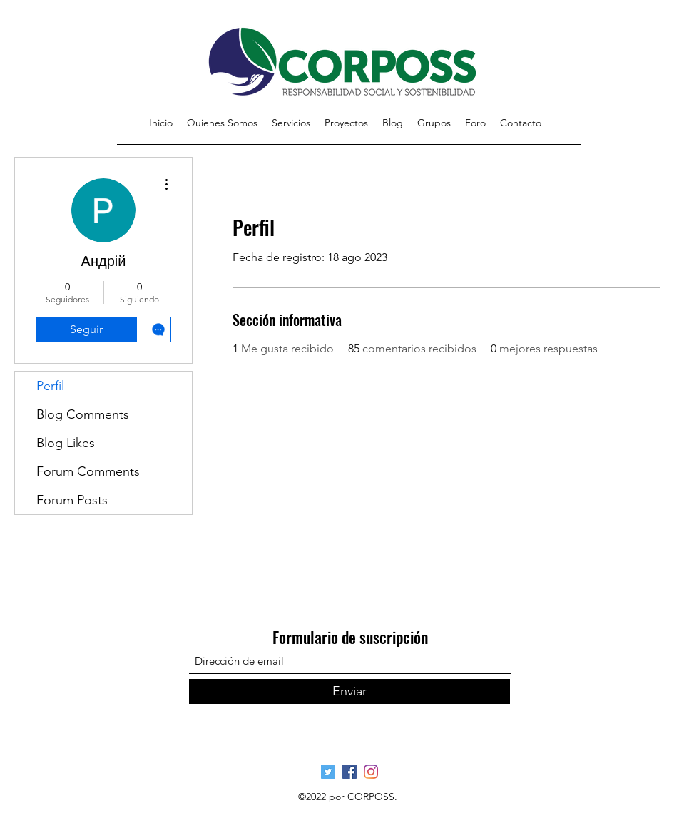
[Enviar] (349, 691)
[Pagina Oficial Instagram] (371, 772)
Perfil (50, 386)
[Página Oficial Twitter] (328, 772)
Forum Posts (72, 500)
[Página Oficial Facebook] (349, 772)
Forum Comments (88, 471)
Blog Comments (82, 414)
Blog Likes (65, 443)
